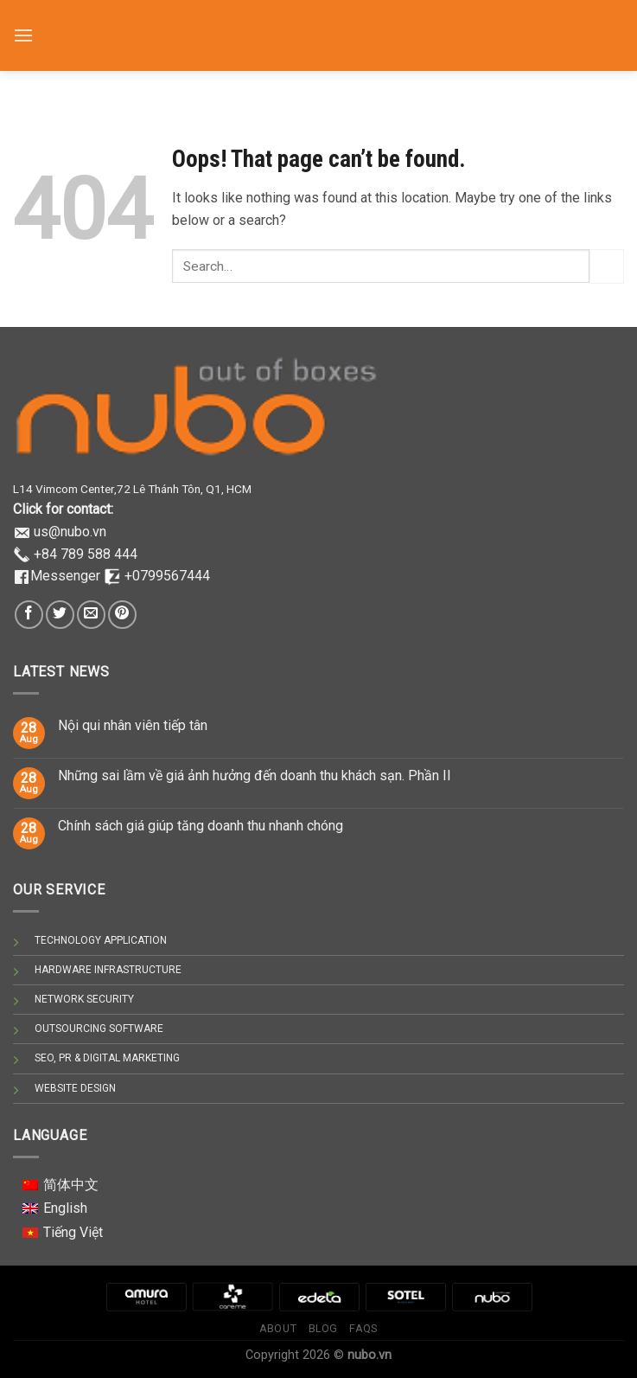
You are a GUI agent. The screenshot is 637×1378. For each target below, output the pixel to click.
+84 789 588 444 (85, 554)
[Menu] (23, 25)
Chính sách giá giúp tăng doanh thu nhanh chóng (200, 825)
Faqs (363, 1329)
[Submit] (606, 266)
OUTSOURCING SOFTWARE (99, 1028)
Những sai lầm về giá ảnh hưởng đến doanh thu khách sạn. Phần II (254, 775)
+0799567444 (167, 575)
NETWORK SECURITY (84, 999)
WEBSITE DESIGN (75, 1088)
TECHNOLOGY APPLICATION (101, 940)
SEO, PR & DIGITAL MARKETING (107, 1058)
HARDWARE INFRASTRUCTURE (108, 970)
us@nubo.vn (70, 531)
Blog (323, 1329)
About (277, 1329)
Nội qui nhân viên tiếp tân (132, 725)
